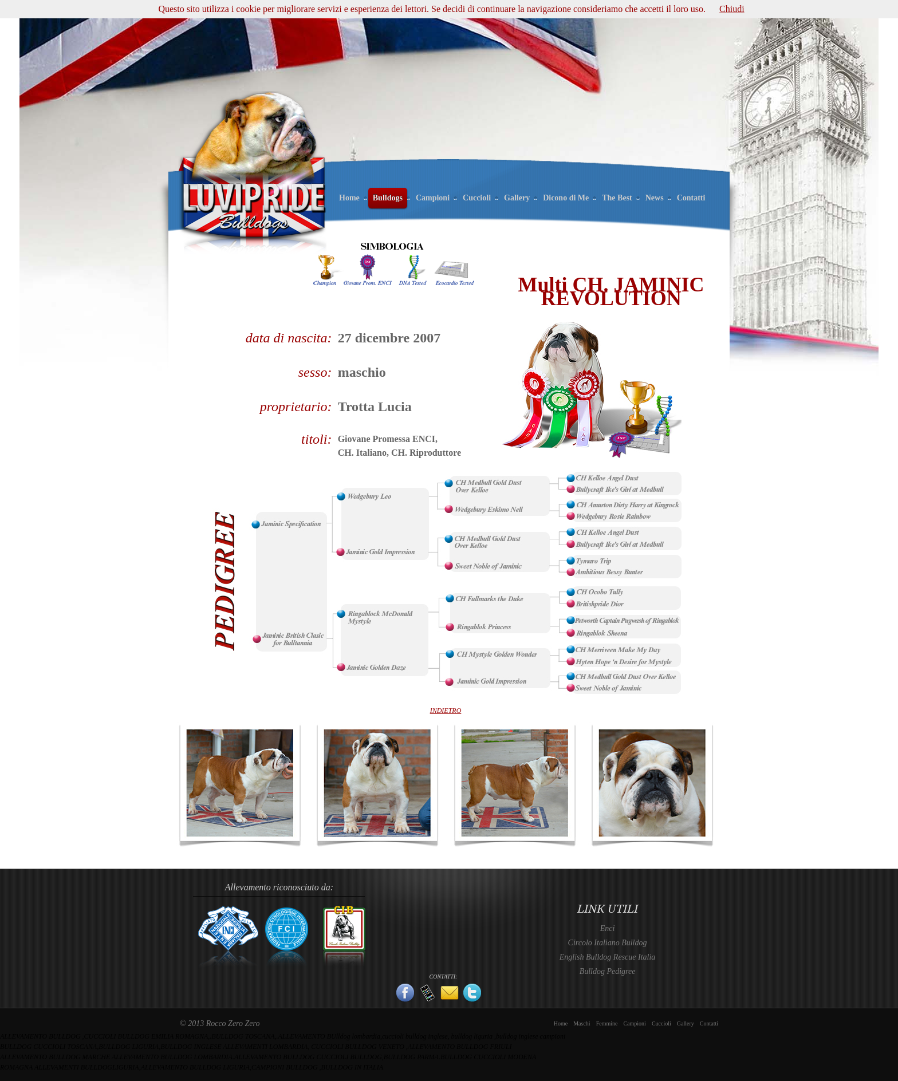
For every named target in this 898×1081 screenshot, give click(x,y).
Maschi (581, 1023)
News (654, 198)
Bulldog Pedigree (608, 971)
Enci (607, 928)
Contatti (691, 198)
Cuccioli (477, 198)
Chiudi (732, 9)
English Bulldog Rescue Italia (608, 957)
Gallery (517, 198)
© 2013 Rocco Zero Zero (219, 1023)
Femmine (607, 1023)
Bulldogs (388, 198)
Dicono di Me (566, 198)
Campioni (433, 198)
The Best (617, 198)
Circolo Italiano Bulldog (607, 942)
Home (349, 198)
